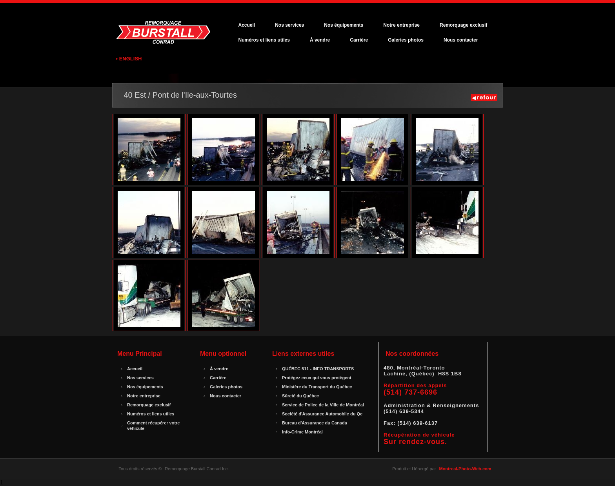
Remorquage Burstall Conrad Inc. (197, 468)
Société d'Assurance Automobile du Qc (322, 413)
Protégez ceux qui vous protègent (316, 377)
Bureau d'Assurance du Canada (314, 422)
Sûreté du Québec (300, 395)
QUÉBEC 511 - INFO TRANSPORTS (318, 368)
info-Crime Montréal (302, 432)
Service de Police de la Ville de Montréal (323, 404)
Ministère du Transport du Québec (317, 386)
